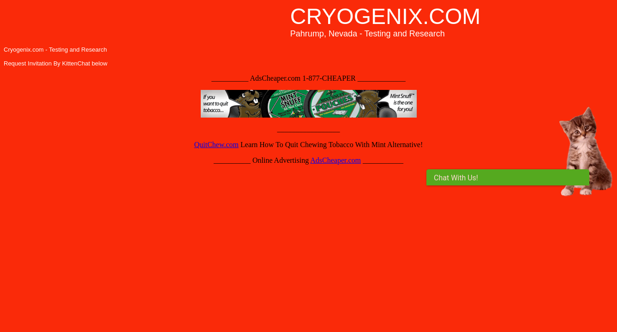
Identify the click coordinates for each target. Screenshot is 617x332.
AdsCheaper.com (335, 160)
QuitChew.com (216, 144)
